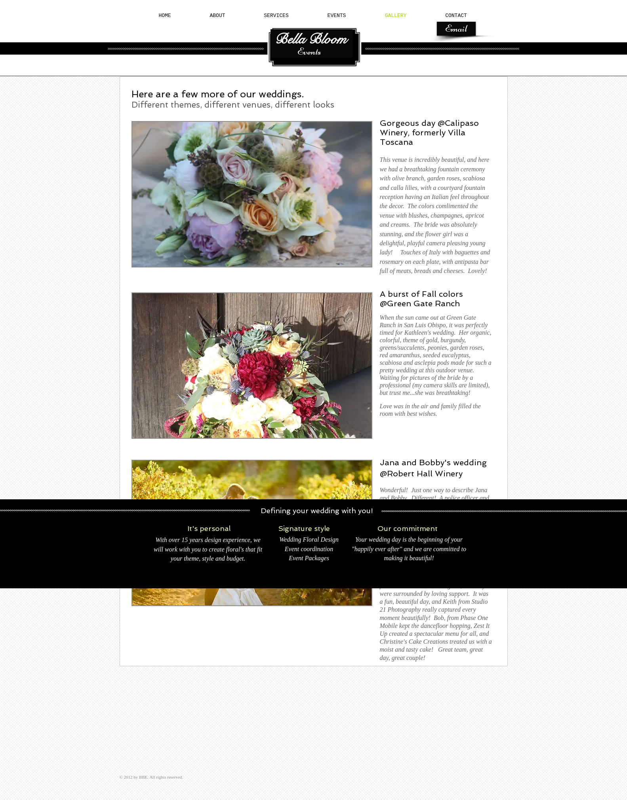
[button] (251, 194)
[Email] (456, 29)
